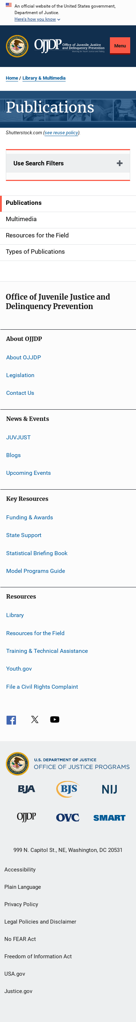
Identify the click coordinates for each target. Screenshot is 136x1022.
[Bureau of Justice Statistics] (68, 799)
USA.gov (14, 974)
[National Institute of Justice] (109, 795)
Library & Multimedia (44, 78)
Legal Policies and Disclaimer (40, 921)
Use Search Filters (38, 163)
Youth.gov (19, 668)
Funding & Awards (29, 517)
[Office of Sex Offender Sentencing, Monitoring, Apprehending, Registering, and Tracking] (109, 822)
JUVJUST (18, 437)
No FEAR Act (20, 939)
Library (15, 615)
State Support (23, 535)
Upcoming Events (28, 472)
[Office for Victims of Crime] (67, 823)
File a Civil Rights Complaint (42, 686)
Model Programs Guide (35, 570)
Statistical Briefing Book (36, 552)
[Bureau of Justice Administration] (26, 794)
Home (12, 78)
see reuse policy (61, 132)
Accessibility (20, 869)
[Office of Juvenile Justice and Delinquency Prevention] (26, 824)
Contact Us (20, 392)
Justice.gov (18, 991)
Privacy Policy (21, 904)
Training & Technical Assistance (47, 650)
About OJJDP (23, 357)
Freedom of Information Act (38, 956)
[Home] (69, 46)
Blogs (13, 455)
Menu (120, 45)
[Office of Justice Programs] (17, 46)
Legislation (20, 375)
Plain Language (22, 887)
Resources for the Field (35, 632)
